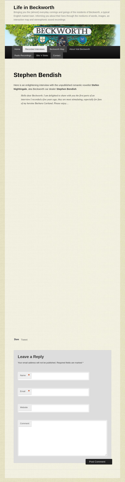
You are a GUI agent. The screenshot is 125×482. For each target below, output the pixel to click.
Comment (24, 423)
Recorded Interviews (35, 49)
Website (24, 407)
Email (25, 391)
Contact (56, 55)
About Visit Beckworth (79, 49)
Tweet (24, 339)
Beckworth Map (57, 49)
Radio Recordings (22, 55)
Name (25, 375)
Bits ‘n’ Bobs (42, 55)
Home (17, 49)
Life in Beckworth (34, 7)
